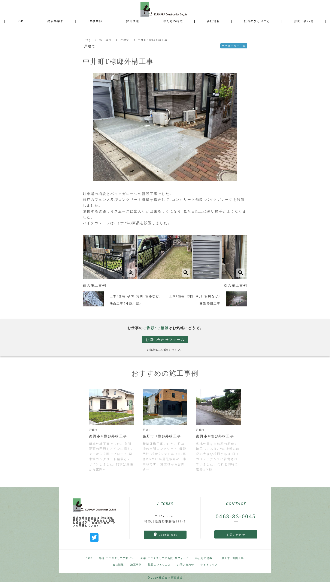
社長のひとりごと (159, 564)
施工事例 (105, 40)
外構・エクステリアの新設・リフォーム (164, 558)
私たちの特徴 (203, 558)
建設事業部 (55, 21)
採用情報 (132, 21)
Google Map (168, 534)
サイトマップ (208, 564)
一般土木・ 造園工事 (231, 558)
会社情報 (118, 564)
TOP (89, 558)
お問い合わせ (236, 534)
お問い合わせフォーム (165, 339)
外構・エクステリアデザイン (116, 558)
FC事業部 (95, 21)
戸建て (124, 40)
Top (88, 40)
